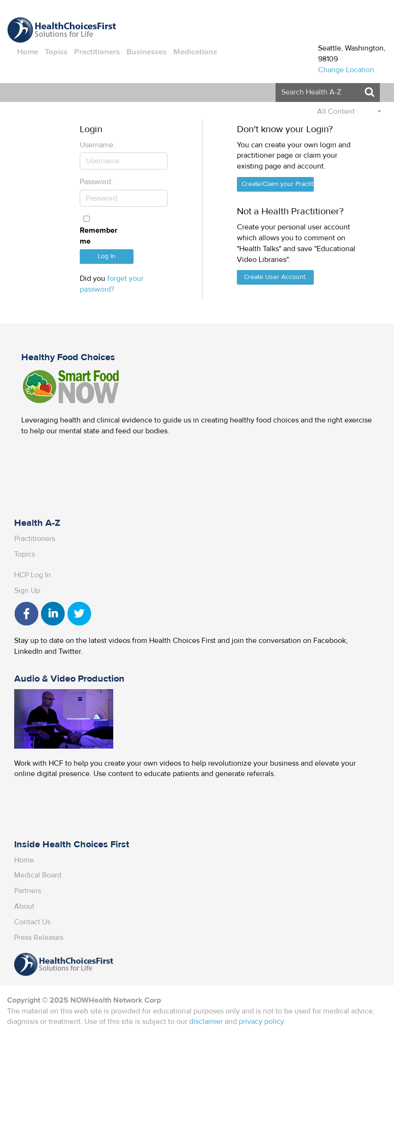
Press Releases (38, 937)
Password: (96, 181)
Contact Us (32, 922)
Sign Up (27, 590)
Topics (56, 52)
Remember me (98, 236)
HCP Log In (32, 575)
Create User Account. (275, 277)
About (24, 906)
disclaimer (206, 1021)
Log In (107, 256)
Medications (195, 52)
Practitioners (97, 52)
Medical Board (37, 875)
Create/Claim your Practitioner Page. (278, 184)
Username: (97, 145)
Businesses (146, 52)
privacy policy (261, 1021)
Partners (27, 890)
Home (27, 52)
